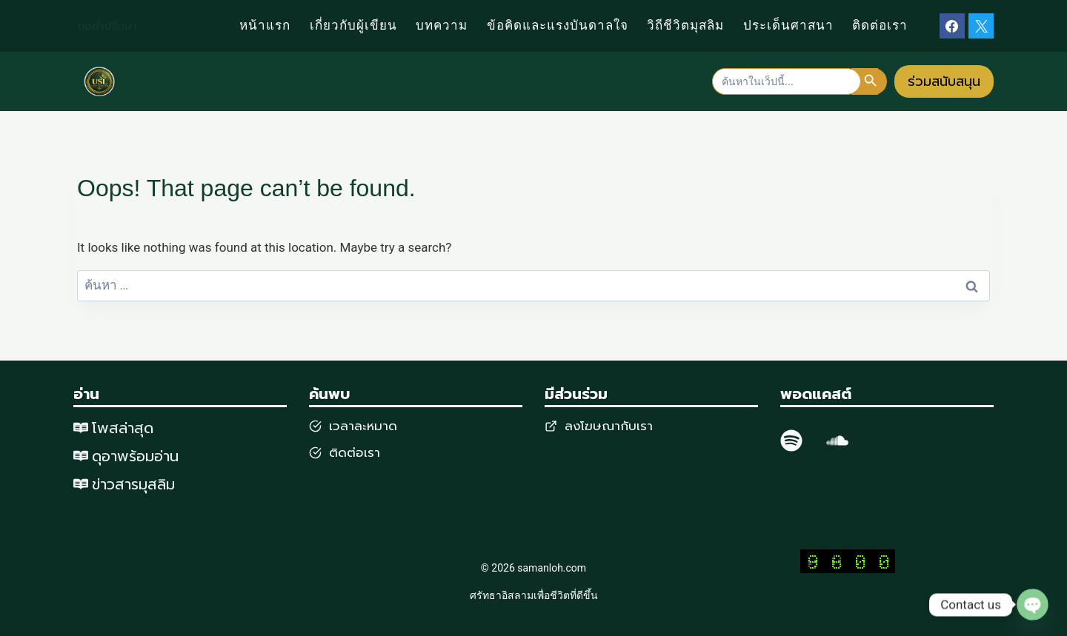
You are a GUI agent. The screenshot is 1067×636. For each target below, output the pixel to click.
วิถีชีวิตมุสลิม (685, 26)
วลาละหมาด (365, 425)
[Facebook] (952, 26)
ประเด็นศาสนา (788, 26)
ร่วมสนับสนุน (944, 81)
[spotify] (791, 440)
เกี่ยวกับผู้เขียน (353, 26)
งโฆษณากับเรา (613, 425)
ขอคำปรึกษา (107, 26)
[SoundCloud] (837, 440)
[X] (981, 26)
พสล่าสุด (125, 428)
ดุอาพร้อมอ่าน (135, 456)
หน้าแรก (264, 26)
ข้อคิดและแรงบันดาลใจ (557, 26)
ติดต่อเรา (880, 26)
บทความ (442, 26)
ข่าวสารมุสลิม (133, 484)
